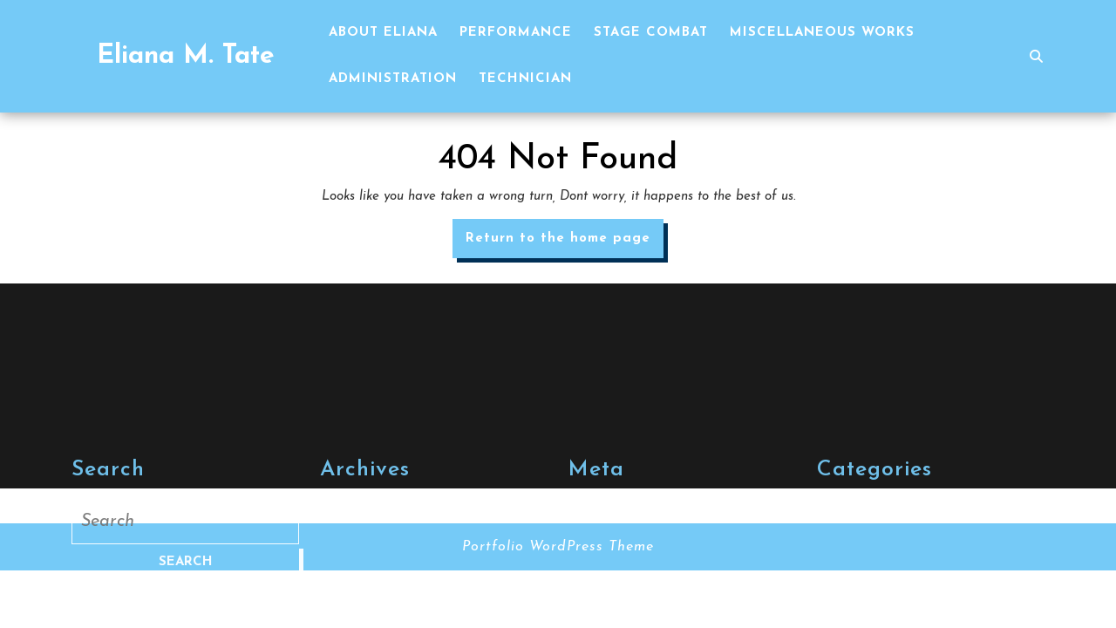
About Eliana (383, 32)
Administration (393, 78)
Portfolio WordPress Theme (558, 547)
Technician (525, 78)
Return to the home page (564, 243)
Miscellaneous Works (822, 32)
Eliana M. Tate (186, 56)
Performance (515, 32)
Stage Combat (651, 32)
